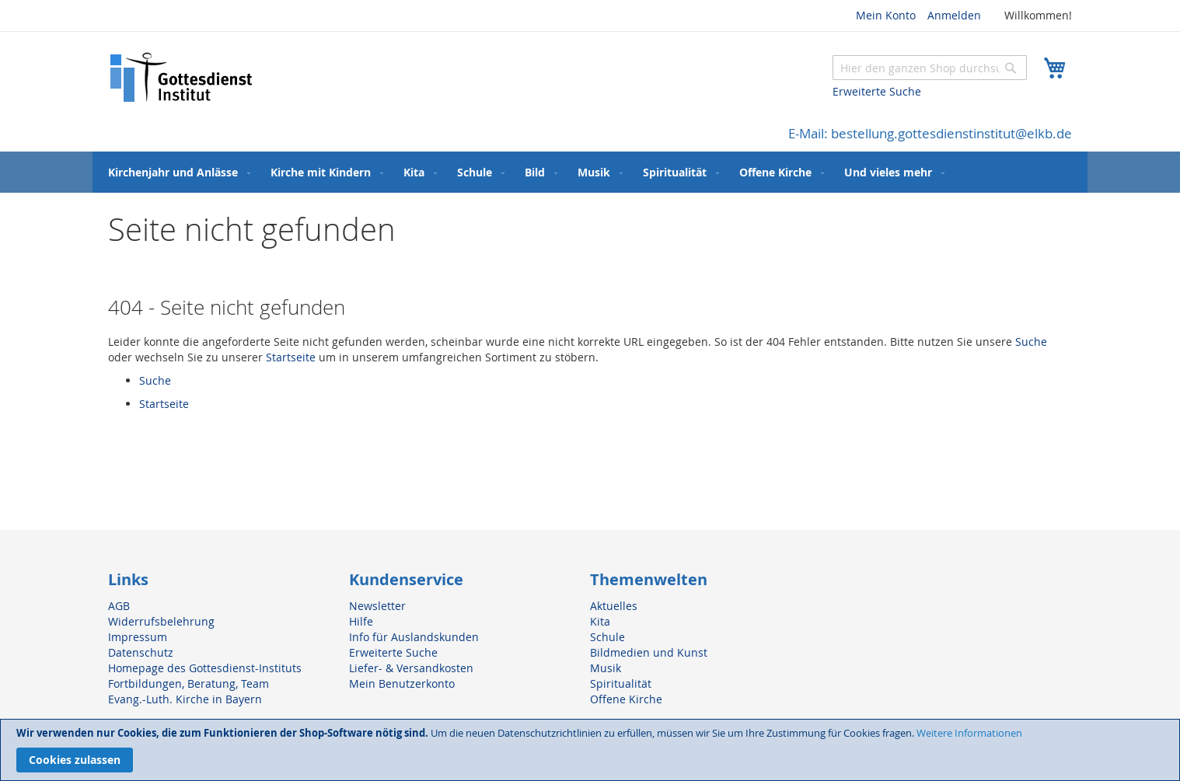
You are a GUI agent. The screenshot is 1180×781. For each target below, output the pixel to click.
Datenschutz (140, 652)
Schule (607, 636)
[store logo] (182, 77)
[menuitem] (176, 172)
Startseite (291, 357)
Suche (1031, 341)
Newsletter (377, 605)
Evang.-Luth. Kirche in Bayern (185, 699)
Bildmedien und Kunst (648, 652)
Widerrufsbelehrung (161, 621)
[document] (590, 749)
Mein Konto (886, 15)
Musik (605, 668)
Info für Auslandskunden (414, 636)
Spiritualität (620, 683)
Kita (600, 621)
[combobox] (930, 67)
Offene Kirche (626, 699)
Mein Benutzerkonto (402, 683)
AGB (119, 605)
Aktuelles (613, 605)
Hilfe (361, 621)
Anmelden (954, 15)
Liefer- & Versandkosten (411, 668)
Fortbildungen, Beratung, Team (188, 683)
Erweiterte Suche (877, 91)
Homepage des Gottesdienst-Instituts (205, 668)
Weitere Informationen (969, 733)
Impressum (137, 636)
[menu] (590, 172)
